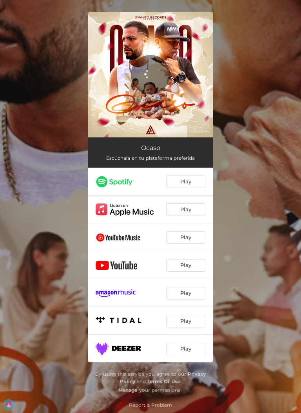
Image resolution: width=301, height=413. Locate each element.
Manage (128, 390)
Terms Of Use (163, 381)
